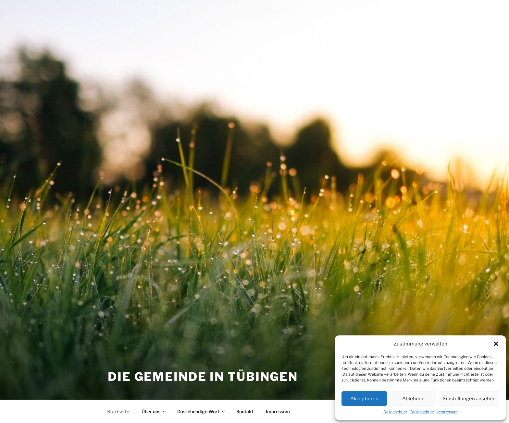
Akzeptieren (364, 399)
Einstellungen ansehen (469, 399)
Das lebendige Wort (201, 411)
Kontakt (245, 411)
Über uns (154, 411)
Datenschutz (395, 411)
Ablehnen (413, 399)
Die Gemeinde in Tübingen (203, 376)
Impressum (447, 411)
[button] (496, 344)
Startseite (118, 411)
